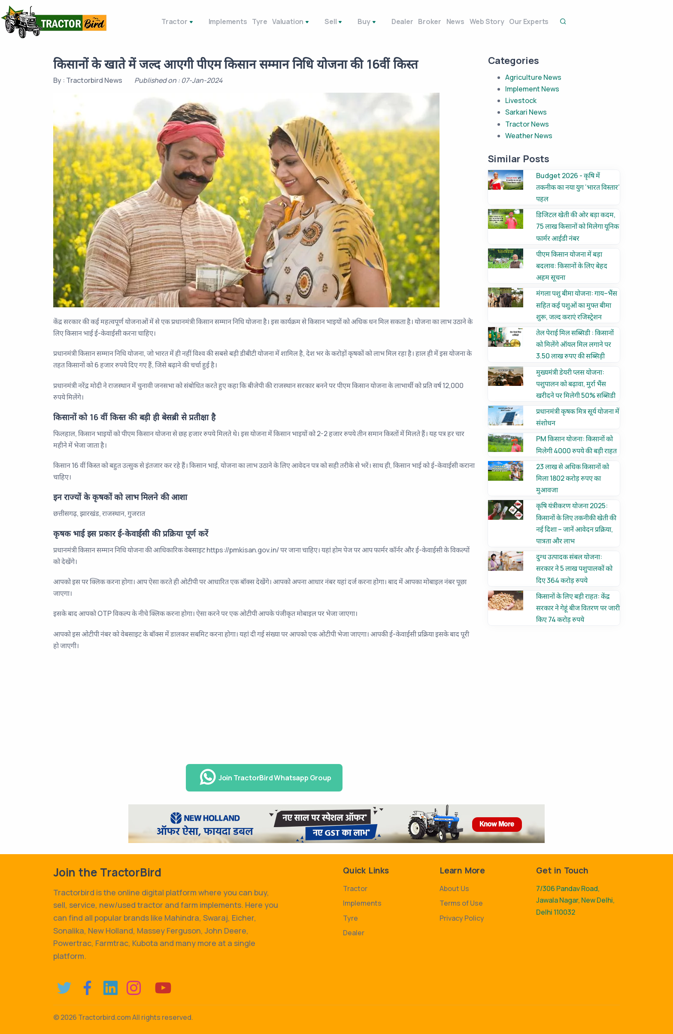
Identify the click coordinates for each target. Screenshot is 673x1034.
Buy (345, 22)
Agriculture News (533, 77)
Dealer (374, 21)
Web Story (477, 21)
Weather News (528, 135)
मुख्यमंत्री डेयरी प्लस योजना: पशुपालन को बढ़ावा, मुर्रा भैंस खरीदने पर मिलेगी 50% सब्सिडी (575, 383)
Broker (408, 21)
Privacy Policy (462, 918)
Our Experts (526, 21)
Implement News (532, 89)
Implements (203, 21)
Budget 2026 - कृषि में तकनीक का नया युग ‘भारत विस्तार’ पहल (578, 187)
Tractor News (527, 124)
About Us (454, 888)
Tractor (158, 22)
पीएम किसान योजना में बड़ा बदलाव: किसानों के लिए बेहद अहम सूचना (571, 265)
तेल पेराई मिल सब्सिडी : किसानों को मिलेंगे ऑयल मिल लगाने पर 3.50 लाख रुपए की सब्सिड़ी (575, 344)
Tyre (241, 21)
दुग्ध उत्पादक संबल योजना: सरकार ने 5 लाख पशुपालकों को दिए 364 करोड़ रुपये (574, 568)
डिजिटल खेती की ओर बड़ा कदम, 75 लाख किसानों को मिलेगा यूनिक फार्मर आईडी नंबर (577, 226)
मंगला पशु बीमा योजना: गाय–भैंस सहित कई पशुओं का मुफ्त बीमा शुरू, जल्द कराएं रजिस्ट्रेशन (576, 304)
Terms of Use (461, 903)
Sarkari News (526, 112)
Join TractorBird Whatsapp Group (265, 777)
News (440, 21)
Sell (316, 22)
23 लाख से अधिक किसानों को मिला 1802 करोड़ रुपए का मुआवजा (572, 478)
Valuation (279, 22)
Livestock (521, 100)
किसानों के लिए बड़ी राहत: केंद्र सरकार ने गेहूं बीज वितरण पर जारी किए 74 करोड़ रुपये (578, 607)
